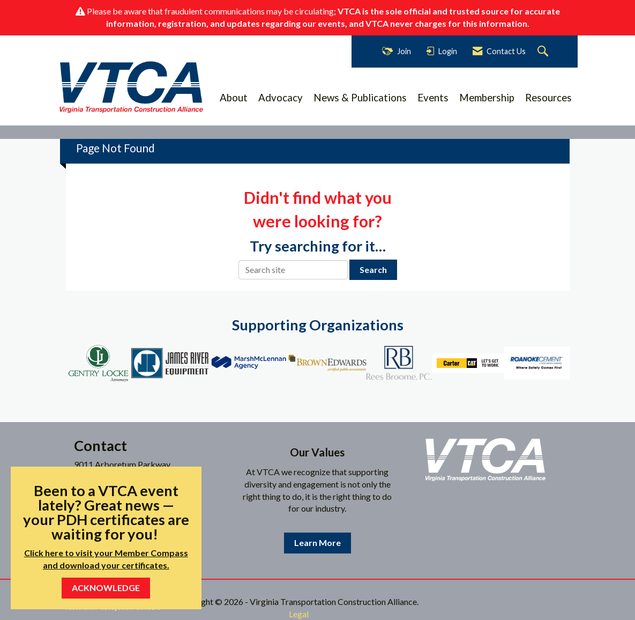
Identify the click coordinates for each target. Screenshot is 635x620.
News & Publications (360, 98)
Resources (548, 98)
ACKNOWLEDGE (106, 587)
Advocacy (280, 98)
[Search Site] (544, 51)
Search (373, 269)
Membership (486, 98)
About (234, 98)
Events (433, 98)
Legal (299, 614)
